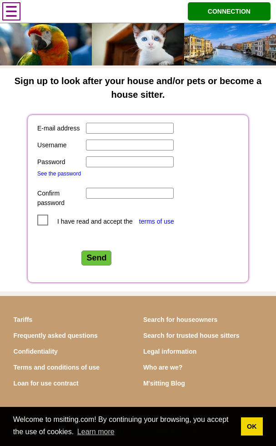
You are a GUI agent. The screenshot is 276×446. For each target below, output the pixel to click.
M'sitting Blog (164, 383)
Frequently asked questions (56, 335)
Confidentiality (36, 351)
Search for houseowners (180, 319)
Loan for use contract (46, 383)
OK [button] (252, 426)
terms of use (156, 221)
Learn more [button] (96, 432)
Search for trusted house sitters (191, 335)
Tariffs (23, 319)
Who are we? (162, 367)
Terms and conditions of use (57, 367)
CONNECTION (229, 11)
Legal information (169, 351)
